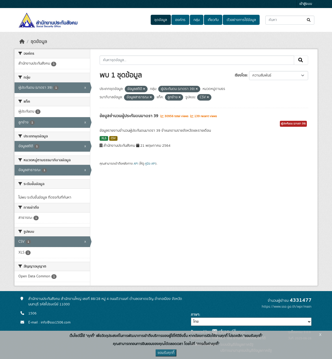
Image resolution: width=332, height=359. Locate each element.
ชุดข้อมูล (160, 20)
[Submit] (309, 20)
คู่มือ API (150, 163)
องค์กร (180, 20)
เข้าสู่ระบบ (305, 4)
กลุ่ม (196, 20)
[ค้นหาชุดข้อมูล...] (289, 20)
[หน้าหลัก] (22, 41)
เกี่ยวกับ (213, 20)
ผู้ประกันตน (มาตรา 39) (293, 123)
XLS (103, 138)
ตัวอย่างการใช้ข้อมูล (241, 20)
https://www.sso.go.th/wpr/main (287, 306)
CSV (113, 138)
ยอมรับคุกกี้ (166, 352)
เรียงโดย (241, 75)
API (136, 163)
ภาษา (195, 314)
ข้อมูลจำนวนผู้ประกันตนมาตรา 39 (129, 115)
